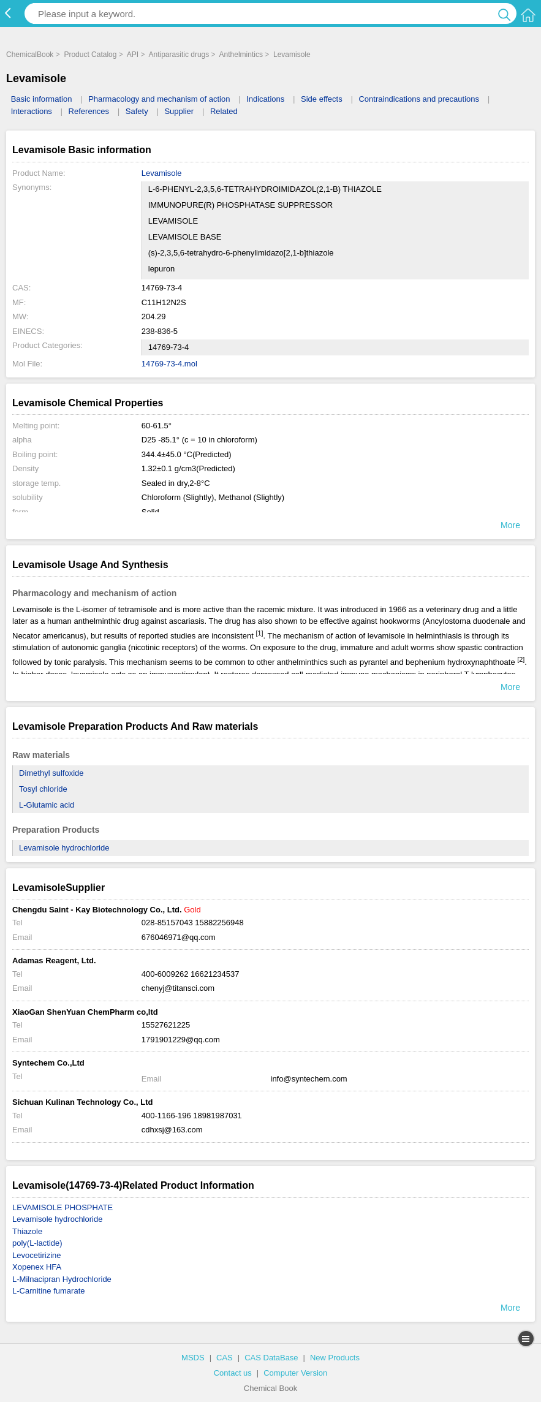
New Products (335, 1357)
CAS (224, 1357)
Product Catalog (90, 54)
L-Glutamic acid (46, 804)
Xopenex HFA (36, 1266)
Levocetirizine (36, 1255)
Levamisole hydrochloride (64, 847)
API (132, 54)
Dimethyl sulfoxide (51, 773)
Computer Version (295, 1372)
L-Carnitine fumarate (48, 1290)
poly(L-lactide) (37, 1243)
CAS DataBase (271, 1357)
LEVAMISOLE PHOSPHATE (62, 1207)
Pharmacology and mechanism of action (159, 99)
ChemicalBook (29, 54)
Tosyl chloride (43, 789)
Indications (265, 99)
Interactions (31, 111)
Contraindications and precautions (418, 99)
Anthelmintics (241, 54)
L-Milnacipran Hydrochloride (62, 1279)
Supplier (179, 111)
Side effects (321, 99)
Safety (137, 111)
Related (224, 111)
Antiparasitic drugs (179, 54)
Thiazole (27, 1231)
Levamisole (292, 54)
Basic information (41, 99)
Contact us (233, 1372)
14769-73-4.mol (169, 363)
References (89, 111)
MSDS (193, 1357)
